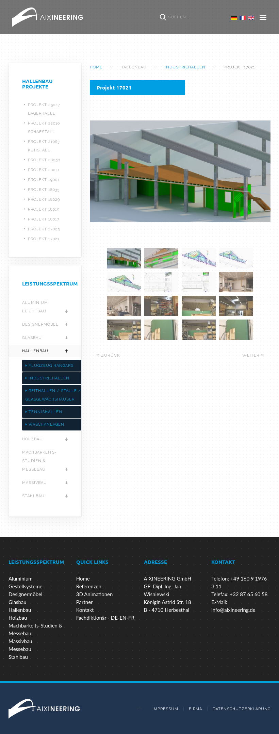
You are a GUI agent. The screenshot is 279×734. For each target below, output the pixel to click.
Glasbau (32, 338)
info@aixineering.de (233, 610)
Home (96, 67)
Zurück (108, 355)
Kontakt (85, 610)
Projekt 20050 (44, 160)
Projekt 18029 (44, 199)
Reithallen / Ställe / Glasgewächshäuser (53, 395)
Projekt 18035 (44, 189)
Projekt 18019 (44, 209)
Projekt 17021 (44, 239)
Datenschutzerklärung (241, 709)
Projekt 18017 (44, 219)
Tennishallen (44, 412)
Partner (84, 602)
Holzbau (32, 439)
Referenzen (88, 586)
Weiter (253, 355)
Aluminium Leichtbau (35, 306)
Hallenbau (35, 351)
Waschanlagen (45, 424)
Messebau (20, 649)
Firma (195, 709)
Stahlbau (33, 496)
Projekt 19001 (44, 180)
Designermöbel (40, 324)
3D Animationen (94, 594)
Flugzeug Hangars (49, 365)
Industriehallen (185, 67)
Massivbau (34, 482)
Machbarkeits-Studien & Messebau (39, 461)
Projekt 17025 (44, 229)
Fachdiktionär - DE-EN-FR (105, 618)
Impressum (165, 709)
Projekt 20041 (44, 170)
